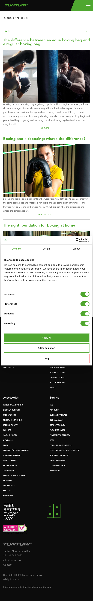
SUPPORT (7, 430)
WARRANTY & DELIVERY (60, 435)
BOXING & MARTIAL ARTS (14, 476)
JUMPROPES (8, 471)
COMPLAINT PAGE (57, 465)
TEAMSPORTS (9, 486)
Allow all (46, 337)
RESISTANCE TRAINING (13, 420)
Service (54, 397)
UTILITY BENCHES (57, 378)
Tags (47, 31)
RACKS (53, 388)
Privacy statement (12, 587)
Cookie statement (32, 587)
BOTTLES (7, 491)
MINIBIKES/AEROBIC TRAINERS (16, 450)
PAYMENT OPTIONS (58, 460)
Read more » (44, 128)
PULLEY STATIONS (57, 373)
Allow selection (46, 348)
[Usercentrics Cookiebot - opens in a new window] (75, 240)
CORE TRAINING (10, 460)
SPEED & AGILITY (10, 425)
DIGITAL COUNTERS (11, 410)
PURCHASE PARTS (57, 430)
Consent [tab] (16, 248)
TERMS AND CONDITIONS (60, 445)
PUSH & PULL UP (10, 465)
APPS (52, 440)
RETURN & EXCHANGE (59, 455)
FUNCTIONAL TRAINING (13, 405)
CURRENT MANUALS (58, 415)
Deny (46, 358)
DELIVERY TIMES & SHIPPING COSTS (65, 450)
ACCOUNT (54, 410)
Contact (7, 565)
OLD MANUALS (56, 420)
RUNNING (7, 481)
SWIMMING (8, 496)
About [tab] (76, 248)
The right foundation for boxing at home (39, 225)
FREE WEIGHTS (9, 415)
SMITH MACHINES (57, 368)
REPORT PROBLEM (57, 425)
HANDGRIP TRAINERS (12, 455)
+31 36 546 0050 (12, 556)
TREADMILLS (8, 368)
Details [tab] (47, 248)
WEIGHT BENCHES (57, 383)
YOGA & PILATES (10, 435)
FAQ (51, 405)
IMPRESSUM (55, 471)
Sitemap (47, 587)
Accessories (11, 397)
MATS (5, 445)
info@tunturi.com (13, 560)
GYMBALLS (7, 440)
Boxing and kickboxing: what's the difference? (44, 139)
